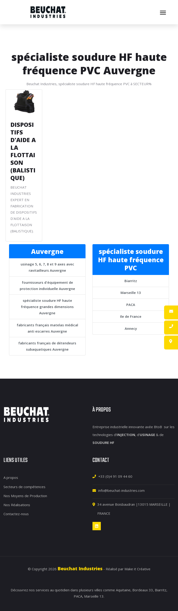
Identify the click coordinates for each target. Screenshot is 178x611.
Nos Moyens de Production (25, 495)
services (42, 590)
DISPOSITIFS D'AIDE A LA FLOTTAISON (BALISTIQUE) (23, 151)
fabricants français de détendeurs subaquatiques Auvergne (47, 345)
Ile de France (130, 316)
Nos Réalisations (16, 504)
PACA (130, 304)
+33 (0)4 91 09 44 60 (115, 476)
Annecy (131, 328)
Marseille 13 (131, 292)
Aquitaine (123, 590)
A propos (10, 477)
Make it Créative (137, 569)
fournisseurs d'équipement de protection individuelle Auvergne (47, 285)
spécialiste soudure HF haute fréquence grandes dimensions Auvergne (47, 306)
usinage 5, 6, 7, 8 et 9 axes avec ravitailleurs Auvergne (47, 267)
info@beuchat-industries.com (121, 490)
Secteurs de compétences (24, 486)
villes (98, 590)
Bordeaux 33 (142, 590)
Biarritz (130, 280)
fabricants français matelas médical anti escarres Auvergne (47, 327)
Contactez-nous (16, 513)
